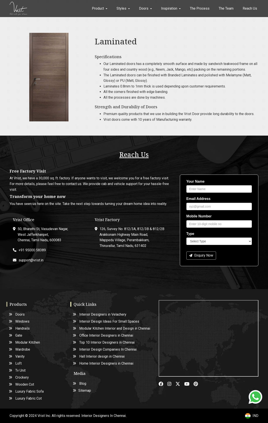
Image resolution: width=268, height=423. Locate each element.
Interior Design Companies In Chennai (105, 349)
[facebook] (163, 384)
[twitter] (179, 384)
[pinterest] (197, 384)
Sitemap (82, 390)
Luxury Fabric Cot (25, 398)
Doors (17, 314)
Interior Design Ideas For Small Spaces (106, 321)
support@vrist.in (31, 260)
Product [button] (99, 8)
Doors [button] (145, 8)
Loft (15, 363)
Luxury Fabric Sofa (26, 391)
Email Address (198, 199)
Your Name (195, 181)
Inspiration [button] (171, 8)
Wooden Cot (21, 384)
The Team (226, 8)
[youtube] (189, 384)
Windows (19, 321)
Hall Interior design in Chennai (99, 356)
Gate (15, 335)
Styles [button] (123, 8)
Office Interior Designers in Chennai (103, 335)
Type (190, 234)
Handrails (19, 328)
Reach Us (250, 8)
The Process (200, 8)
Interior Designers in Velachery (99, 314)
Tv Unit (17, 370)
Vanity (17, 356)
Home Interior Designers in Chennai (103, 363)
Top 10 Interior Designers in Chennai (104, 342)
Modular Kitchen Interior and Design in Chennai (111, 328)
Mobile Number (199, 216)
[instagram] (171, 384)
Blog (79, 383)
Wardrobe (19, 349)
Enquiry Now (201, 255)
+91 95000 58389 (32, 250)
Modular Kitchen (24, 342)
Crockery (19, 377)
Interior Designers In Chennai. (103, 416)
